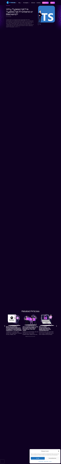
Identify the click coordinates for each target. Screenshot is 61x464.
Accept (37, 458)
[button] (58, 451)
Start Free (45, 2)
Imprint (50, 461)
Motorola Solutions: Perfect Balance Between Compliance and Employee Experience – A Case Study (14, 328)
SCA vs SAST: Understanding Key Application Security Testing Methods (45, 328)
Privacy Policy (46, 461)
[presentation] (4, 325)
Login (52, 2)
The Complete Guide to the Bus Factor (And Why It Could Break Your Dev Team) (30, 328)
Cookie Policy (40, 461)
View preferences (52, 458)
